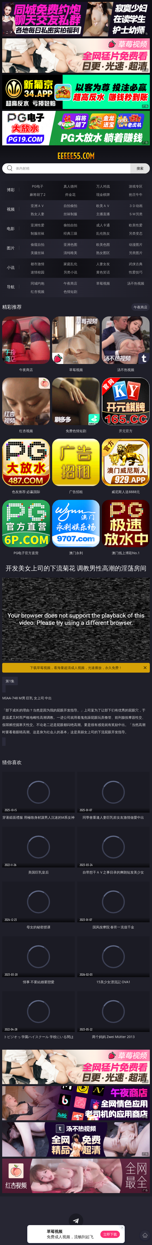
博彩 (11, 189)
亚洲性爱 (37, 225)
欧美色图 (103, 244)
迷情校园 (37, 272)
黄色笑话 (103, 272)
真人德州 (70, 186)
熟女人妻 (37, 214)
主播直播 (103, 214)
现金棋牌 (103, 194)
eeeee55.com (76, 156)
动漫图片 (135, 244)
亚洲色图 (70, 244)
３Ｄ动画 (135, 205)
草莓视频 (103, 283)
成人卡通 (103, 225)
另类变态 (135, 233)
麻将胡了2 (37, 194)
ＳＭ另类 (135, 214)
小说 (11, 267)
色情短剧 (70, 291)
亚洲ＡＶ (37, 205)
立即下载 (110, 1234)
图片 (11, 248)
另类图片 (135, 252)
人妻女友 (103, 264)
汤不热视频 (135, 283)
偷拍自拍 (70, 225)
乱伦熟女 (103, 233)
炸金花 (70, 194)
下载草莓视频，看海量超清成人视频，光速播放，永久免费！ (88, 668)
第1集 (10, 681)
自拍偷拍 (70, 205)
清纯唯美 (70, 252)
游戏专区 (135, 186)
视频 (11, 209)
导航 (11, 286)
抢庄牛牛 (135, 194)
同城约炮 (37, 283)
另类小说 (70, 272)
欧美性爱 (135, 225)
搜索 (140, 168)
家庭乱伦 (70, 264)
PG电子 (37, 186)
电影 (11, 228)
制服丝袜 (37, 233)
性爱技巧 (135, 272)
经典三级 (70, 233)
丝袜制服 (70, 214)
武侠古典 (135, 264)
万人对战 (103, 186)
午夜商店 (70, 283)
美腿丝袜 (37, 252)
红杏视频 (37, 291)
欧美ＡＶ (103, 205)
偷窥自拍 (37, 244)
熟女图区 (103, 252)
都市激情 (37, 264)
